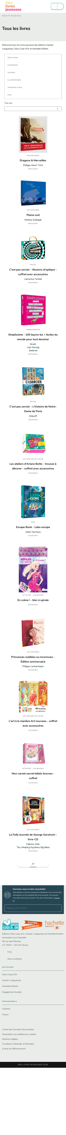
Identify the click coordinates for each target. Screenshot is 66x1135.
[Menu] (57, 6)
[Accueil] (13, 6)
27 (33, 864)
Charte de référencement (13, 1049)
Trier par (8, 103)
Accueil (4, 16)
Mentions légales (10, 1039)
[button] (14, 58)
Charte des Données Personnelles (18, 1030)
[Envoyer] (58, 908)
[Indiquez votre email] (29, 908)
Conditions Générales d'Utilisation (18, 1044)
